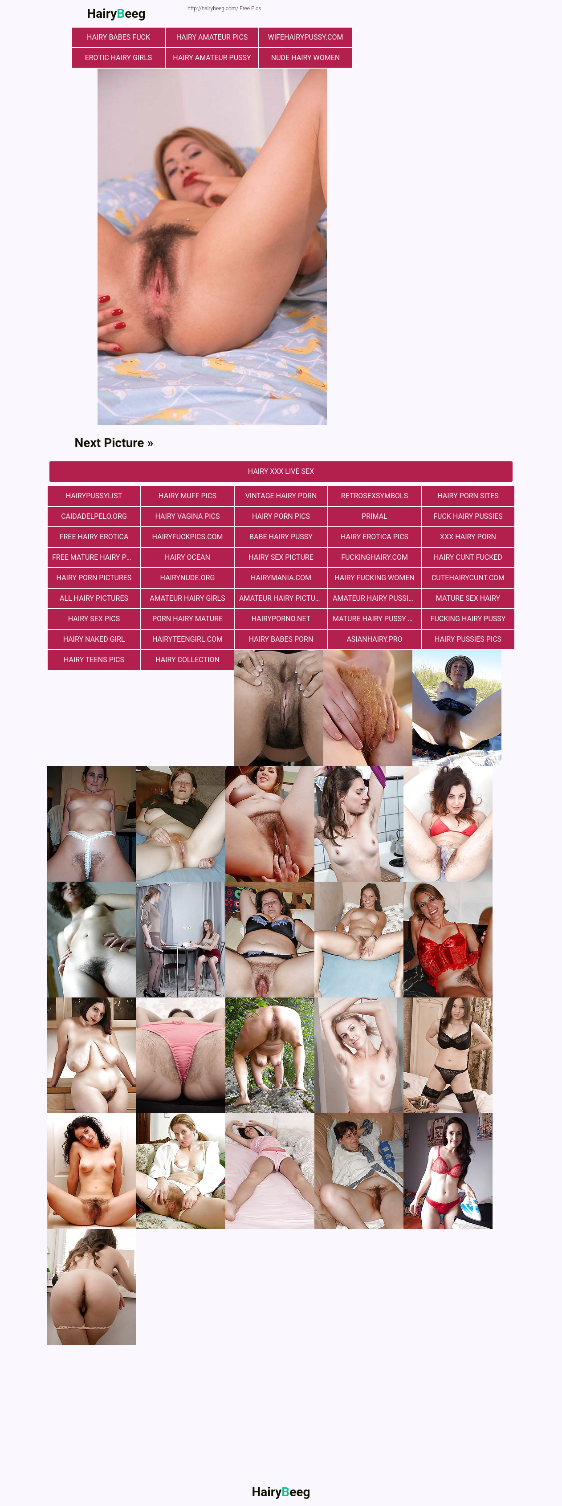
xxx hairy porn (468, 537)
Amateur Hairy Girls (187, 598)
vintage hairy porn (281, 496)
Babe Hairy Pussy (281, 537)
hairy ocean (187, 557)
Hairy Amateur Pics (212, 37)
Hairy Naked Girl (94, 639)
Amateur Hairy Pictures (283, 598)
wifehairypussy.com (305, 37)
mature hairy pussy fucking (377, 619)
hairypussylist (94, 496)
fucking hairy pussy (468, 619)
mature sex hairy (468, 598)
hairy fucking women (374, 578)
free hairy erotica (94, 537)
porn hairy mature (187, 619)
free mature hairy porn (96, 557)
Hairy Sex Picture (281, 557)
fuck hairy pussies (467, 516)
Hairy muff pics (187, 496)
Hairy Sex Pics (94, 619)
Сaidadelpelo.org (94, 516)
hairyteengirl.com (187, 639)
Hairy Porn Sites (468, 496)
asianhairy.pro (374, 639)
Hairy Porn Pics (281, 516)
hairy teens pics (94, 659)
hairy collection (187, 659)
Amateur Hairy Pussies (375, 598)
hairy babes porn (281, 639)
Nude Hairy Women (305, 57)
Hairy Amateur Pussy (212, 57)
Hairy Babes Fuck (118, 37)
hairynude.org (187, 578)
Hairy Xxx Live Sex (281, 471)
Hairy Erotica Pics (374, 537)
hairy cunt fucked (468, 557)
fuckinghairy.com (374, 557)
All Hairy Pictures (94, 598)
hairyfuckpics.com (187, 537)
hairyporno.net (281, 619)
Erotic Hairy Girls (118, 57)
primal (374, 516)
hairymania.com (281, 578)
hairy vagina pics (187, 516)
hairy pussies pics (468, 639)
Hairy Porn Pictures (94, 578)
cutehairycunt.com (468, 578)
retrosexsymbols (374, 496)
